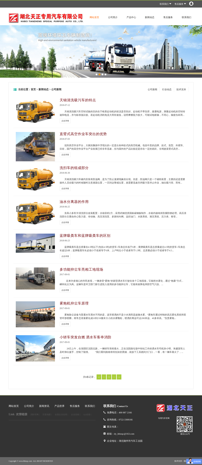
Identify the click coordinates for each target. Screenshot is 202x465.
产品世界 (59, 406)
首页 (33, 89)
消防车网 (34, 414)
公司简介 (113, 17)
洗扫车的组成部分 (74, 168)
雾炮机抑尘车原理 (74, 303)
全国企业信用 (61, 414)
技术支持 (181, 89)
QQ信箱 (86, 414)
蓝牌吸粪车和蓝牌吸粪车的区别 (85, 236)
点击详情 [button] (65, 121)
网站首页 (94, 17)
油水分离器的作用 (74, 202)
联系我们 (165, 4)
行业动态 (167, 89)
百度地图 (46, 414)
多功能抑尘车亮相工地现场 (81, 269)
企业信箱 (75, 414)
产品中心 (131, 17)
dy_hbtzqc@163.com (124, 434)
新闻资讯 (44, 406)
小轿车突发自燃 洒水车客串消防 (86, 337)
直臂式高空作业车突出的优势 (83, 134)
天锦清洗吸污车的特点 (78, 100)
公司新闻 (56, 89)
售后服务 (180, 4)
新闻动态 (149, 17)
